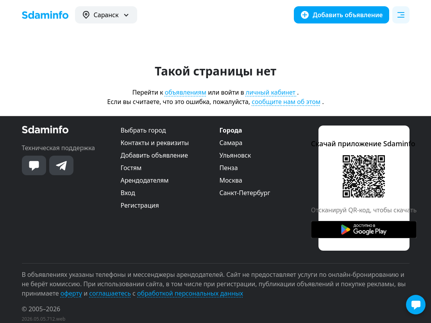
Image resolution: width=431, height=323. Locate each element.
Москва (231, 180)
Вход (128, 192)
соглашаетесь (110, 293)
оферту (71, 293)
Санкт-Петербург (245, 192)
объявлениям (185, 92)
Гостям (131, 167)
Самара (231, 142)
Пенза (229, 167)
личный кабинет (271, 92)
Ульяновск (235, 155)
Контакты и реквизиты (155, 142)
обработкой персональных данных (190, 293)
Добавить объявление (154, 155)
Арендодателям (145, 180)
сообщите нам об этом (286, 101)
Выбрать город (143, 130)
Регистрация (140, 205)
